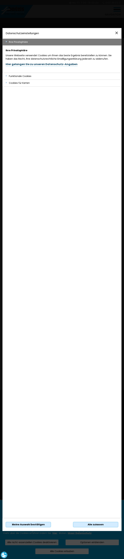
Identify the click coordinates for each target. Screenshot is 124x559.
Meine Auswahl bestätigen (28, 524)
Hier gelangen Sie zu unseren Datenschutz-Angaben (42, 64)
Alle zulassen (96, 524)
